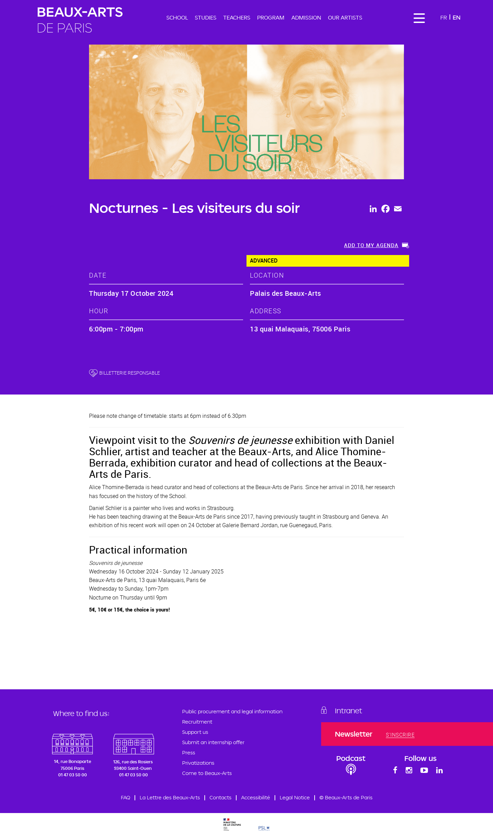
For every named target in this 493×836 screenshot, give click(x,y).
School (177, 17)
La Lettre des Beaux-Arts (170, 797)
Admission (306, 17)
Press (188, 752)
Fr (443, 17)
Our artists (345, 17)
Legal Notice (295, 797)
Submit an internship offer (213, 742)
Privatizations (198, 763)
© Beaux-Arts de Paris (345, 797)
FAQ (125, 797)
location (267, 275)
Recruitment (197, 721)
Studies (205, 17)
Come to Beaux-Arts (207, 773)
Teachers (236, 17)
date (97, 275)
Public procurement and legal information (232, 711)
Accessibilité (255, 797)
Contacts (220, 797)
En (456, 17)
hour (98, 310)
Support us (195, 732)
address (265, 310)
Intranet (348, 710)
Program (271, 17)
